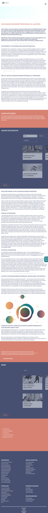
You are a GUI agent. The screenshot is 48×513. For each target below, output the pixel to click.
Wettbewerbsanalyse (5, 472)
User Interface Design (30, 462)
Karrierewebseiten (29, 501)
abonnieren (8, 358)
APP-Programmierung (5, 493)
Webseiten (3, 499)
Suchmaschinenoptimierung (6, 462)
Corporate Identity (29, 465)
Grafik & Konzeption (8, 431)
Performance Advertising (6, 469)
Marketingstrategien (30, 467)
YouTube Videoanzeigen (5, 482)
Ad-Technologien (4, 496)
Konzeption (28, 466)
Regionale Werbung (5, 477)
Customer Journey (4, 463)
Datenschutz (23, 511)
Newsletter (32, 353)
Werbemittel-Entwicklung (6, 495)
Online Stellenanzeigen (30, 499)
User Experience (29, 463)
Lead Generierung (4, 473)
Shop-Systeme (4, 492)
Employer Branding (7, 437)
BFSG (2, 502)
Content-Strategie (29, 490)
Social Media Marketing (5, 470)
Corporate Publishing (8, 435)
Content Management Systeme (7, 490)
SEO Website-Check (5, 500)
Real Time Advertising (5, 479)
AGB (24, 509)
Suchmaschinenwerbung (6, 467)
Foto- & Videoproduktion (6, 480)
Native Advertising (29, 489)
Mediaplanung (28, 472)
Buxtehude (35, 255)
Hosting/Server (4, 498)
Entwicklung (6, 433)
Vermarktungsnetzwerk (5, 465)
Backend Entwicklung (5, 489)
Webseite (5, 94)
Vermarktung (6, 429)
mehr (5, 185)
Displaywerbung (4, 475)
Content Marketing (36, 293)
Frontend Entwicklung (5, 488)
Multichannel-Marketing (5, 466)
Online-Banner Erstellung (30, 469)
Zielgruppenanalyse (29, 470)
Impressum (24, 508)
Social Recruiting (29, 498)
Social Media (28, 488)
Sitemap (24, 512)
